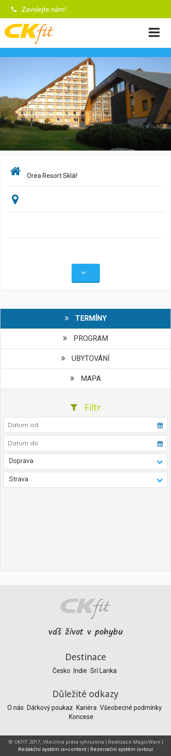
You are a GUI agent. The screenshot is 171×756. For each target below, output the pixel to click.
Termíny (86, 318)
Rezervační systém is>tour (121, 749)
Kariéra (87, 707)
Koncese (81, 716)
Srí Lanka (103, 670)
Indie (80, 670)
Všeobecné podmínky (131, 707)
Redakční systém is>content (52, 749)
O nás (16, 707)
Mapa (85, 378)
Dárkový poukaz (50, 707)
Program (85, 338)
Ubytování (85, 358)
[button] (85, 461)
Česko (62, 670)
